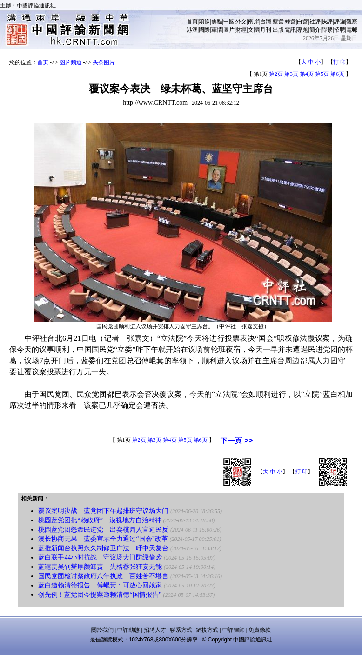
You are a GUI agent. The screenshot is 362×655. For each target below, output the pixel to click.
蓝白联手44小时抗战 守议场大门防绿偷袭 (100, 557)
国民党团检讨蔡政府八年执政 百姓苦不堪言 (103, 576)
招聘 (339, 30)
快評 (327, 21)
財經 (241, 30)
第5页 (322, 74)
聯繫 (327, 30)
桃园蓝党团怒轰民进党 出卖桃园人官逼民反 (103, 529)
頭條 (204, 21)
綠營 (290, 21)
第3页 (291, 74)
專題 (302, 30)
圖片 (229, 30)
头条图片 (104, 62)
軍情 (216, 30)
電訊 (290, 30)
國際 (204, 30)
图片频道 (71, 62)
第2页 (276, 74)
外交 (241, 21)
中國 (229, 21)
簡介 (315, 30)
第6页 (337, 74)
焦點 (216, 21)
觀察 (351, 21)
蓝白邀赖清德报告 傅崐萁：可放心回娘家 (100, 585)
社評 (315, 21)
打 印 (339, 62)
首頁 (192, 21)
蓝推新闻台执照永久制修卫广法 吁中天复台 (103, 548)
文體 (253, 30)
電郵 (351, 30)
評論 (339, 21)
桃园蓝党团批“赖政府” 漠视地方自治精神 (99, 520)
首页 (42, 62)
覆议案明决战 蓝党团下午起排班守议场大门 (103, 510)
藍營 (278, 21)
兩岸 (253, 21)
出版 (278, 30)
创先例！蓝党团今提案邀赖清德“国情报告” (99, 594)
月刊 (265, 30)
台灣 (265, 21)
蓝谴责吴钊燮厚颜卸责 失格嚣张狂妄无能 (100, 566)
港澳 (192, 30)
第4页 (307, 74)
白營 (302, 21)
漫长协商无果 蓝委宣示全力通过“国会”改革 (103, 538)
